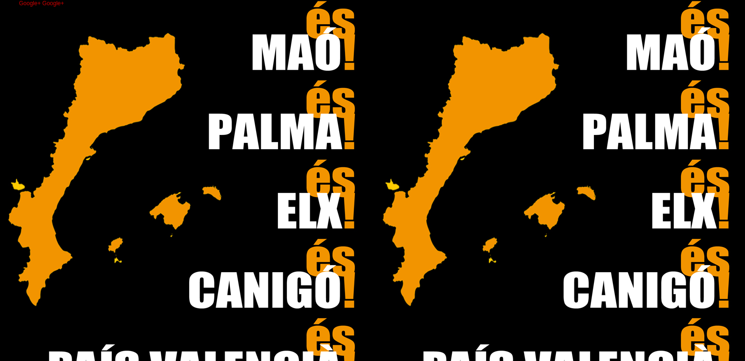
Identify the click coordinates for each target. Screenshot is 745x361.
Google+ (30, 3)
